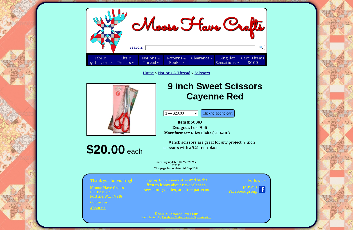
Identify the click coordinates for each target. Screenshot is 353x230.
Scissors (202, 73)
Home (148, 73)
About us (98, 207)
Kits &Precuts (124, 60)
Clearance (200, 58)
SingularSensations (226, 60)
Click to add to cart (218, 113)
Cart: (252, 60)
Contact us (99, 202)
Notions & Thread (174, 73)
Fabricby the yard (99, 60)
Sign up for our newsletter (167, 180)
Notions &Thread (151, 60)
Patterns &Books (176, 60)
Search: (136, 47)
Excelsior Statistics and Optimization (186, 217)
